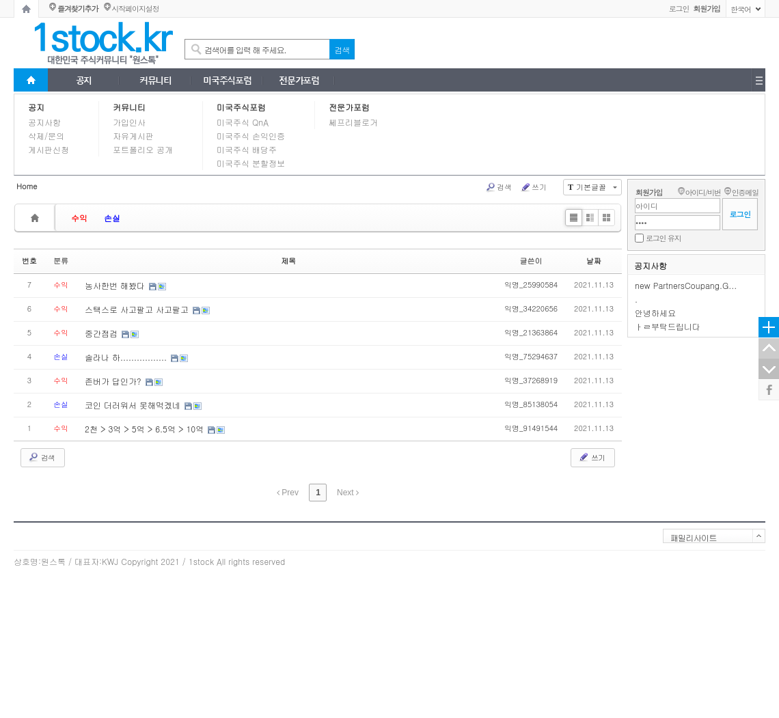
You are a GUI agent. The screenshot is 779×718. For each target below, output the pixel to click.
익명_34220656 (531, 308)
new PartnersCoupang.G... (686, 285)
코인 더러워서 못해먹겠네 (134, 405)
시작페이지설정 (135, 8)
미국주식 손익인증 (251, 135)
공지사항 (44, 122)
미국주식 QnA (243, 122)
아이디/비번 (702, 192)
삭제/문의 (46, 135)
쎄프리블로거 (353, 122)
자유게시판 (133, 135)
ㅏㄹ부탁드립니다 (667, 326)
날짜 (593, 261)
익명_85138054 (531, 404)
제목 (288, 261)
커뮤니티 (129, 107)
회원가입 (649, 192)
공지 (36, 107)
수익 (79, 217)
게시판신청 (48, 149)
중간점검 (102, 333)
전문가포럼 (349, 107)
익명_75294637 (531, 356)
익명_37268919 (531, 380)
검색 (498, 187)
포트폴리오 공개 (143, 149)
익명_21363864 (531, 332)
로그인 (679, 8)
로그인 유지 (663, 238)
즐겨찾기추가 (77, 8)
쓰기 (533, 187)
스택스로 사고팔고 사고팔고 (138, 309)
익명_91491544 (531, 428)
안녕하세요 (655, 312)
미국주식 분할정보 (251, 163)
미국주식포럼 (241, 107)
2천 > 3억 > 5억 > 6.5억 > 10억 (145, 428)
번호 (29, 261)
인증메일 (745, 192)
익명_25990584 (531, 284)
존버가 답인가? (114, 381)
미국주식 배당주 (247, 149)
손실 (112, 217)
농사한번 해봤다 (116, 285)
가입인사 (129, 122)
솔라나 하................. (127, 357)
